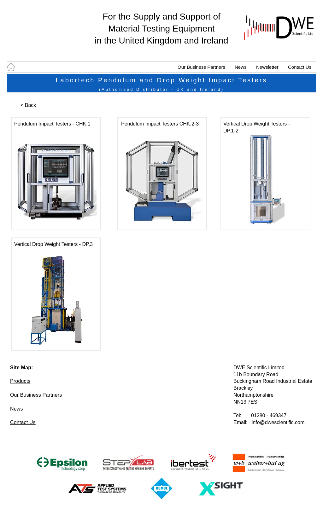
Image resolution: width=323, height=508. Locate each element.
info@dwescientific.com (278, 422)
